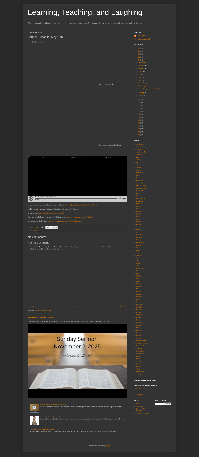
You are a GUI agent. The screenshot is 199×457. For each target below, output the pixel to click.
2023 (138, 54)
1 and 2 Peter (140, 144)
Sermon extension (141, 341)
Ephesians (139, 206)
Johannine (139, 255)
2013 (138, 120)
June (140, 77)
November (142, 65)
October (141, 68)
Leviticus (139, 271)
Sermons (35, 230)
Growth (138, 229)
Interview (139, 245)
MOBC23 (139, 294)
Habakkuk (139, 235)
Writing (138, 374)
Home (77, 307)
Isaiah (138, 247)
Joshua (138, 263)
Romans (138, 335)
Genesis (138, 227)
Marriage (139, 284)
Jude (137, 266)
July (140, 74)
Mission (138, 291)
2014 (138, 117)
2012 (138, 123)
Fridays (138, 222)
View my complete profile (142, 39)
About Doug (140, 406)
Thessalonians (140, 364)
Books (138, 178)
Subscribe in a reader (141, 389)
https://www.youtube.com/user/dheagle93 (80, 217)
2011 (138, 126)
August (141, 71)
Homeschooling (141, 242)
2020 (138, 99)
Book (138, 175)
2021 (138, 60)
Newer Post (32, 307)
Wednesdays (140, 372)
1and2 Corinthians (141, 152)
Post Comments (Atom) (43, 310)
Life (137, 273)
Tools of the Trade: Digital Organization (42, 429)
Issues (138, 250)
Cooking (139, 183)
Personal (139, 312)
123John (139, 149)
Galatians (139, 224)
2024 (138, 51)
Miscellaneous (140, 289)
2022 (138, 57)
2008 (138, 135)
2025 (138, 48)
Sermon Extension (141, 343)
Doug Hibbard (141, 36)
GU (137, 232)
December (142, 63)
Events (138, 209)
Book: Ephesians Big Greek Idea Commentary (54, 404)
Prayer (138, 320)
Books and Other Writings (141, 410)
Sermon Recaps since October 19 (40, 317)
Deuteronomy (140, 196)
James (138, 253)
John (137, 258)
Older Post (123, 307)
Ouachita (139, 309)
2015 (138, 114)
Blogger (107, 446)
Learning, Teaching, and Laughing (85, 12)
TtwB (138, 369)
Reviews (139, 333)
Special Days (140, 353)
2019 (138, 102)
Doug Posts (139, 201)
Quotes (138, 325)
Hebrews (139, 237)
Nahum (138, 302)
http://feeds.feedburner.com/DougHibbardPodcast (81, 205)
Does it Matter (140, 198)
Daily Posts (139, 191)
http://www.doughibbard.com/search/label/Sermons (65, 221)
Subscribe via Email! (142, 413)
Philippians (139, 315)
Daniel (138, 193)
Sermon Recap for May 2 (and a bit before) (151, 89)
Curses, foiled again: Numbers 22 (50, 417)
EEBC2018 (139, 203)
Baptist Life (140, 173)
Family (138, 216)
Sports (138, 356)
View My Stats (138, 395)
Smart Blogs (140, 351)
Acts (137, 162)
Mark (138, 281)
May (140, 80)
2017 (138, 108)
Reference (139, 330)
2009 (138, 132)
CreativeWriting (141, 185)
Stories (138, 359)
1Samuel (139, 154)
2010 (138, 129)
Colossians (139, 180)
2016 (138, 111)
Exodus (138, 211)
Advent (138, 167)
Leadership (139, 268)
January (141, 95)
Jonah (138, 260)
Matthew (139, 286)
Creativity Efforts (141, 188)
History (138, 240)
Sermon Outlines (141, 346)
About (138, 160)
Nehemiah (139, 304)
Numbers (139, 307)
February (141, 93)
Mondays (139, 297)
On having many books (145, 86)
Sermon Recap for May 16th (147, 83)
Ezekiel (138, 214)
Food (137, 219)
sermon (138, 338)
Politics (138, 317)
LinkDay (139, 276)
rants (137, 328)
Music (138, 299)
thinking (138, 366)
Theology (139, 361)
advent (138, 165)
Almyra (138, 170)
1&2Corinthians (141, 147)
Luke (137, 279)
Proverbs (139, 322)
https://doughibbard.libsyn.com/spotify (51, 213)
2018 (138, 105)
